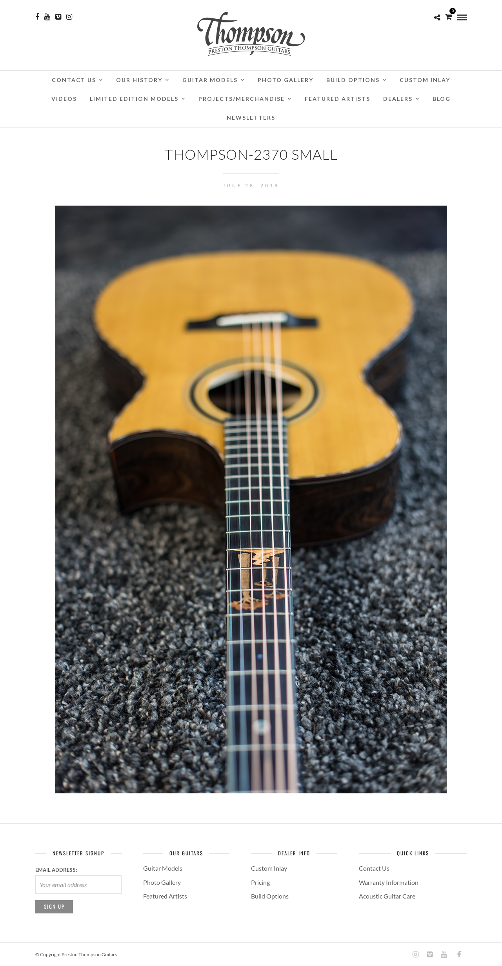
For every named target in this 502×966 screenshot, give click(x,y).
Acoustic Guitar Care (387, 896)
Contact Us (74, 80)
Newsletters (251, 117)
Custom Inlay (425, 80)
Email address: (56, 870)
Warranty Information (388, 882)
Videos (64, 98)
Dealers (398, 98)
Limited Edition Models (134, 98)
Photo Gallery (285, 80)
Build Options (353, 80)
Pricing (260, 882)
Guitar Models (210, 80)
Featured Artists (337, 98)
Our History (139, 80)
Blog (442, 98)
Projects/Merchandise (241, 98)
